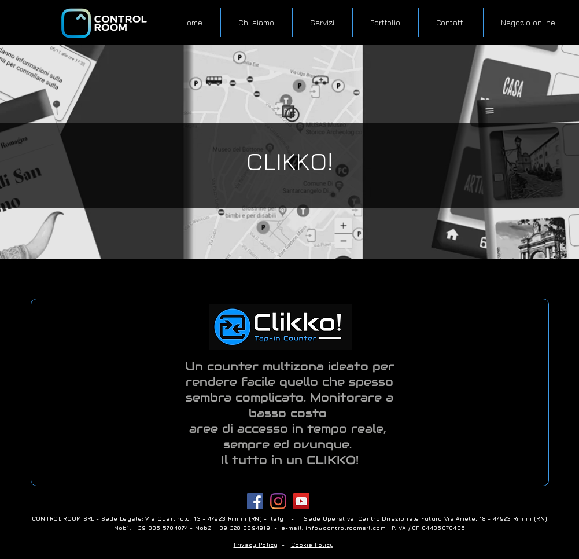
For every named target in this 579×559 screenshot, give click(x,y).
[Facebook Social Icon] (255, 501)
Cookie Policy (312, 544)
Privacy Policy (256, 544)
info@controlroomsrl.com (345, 527)
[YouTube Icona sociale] (301, 501)
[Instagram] (278, 501)
